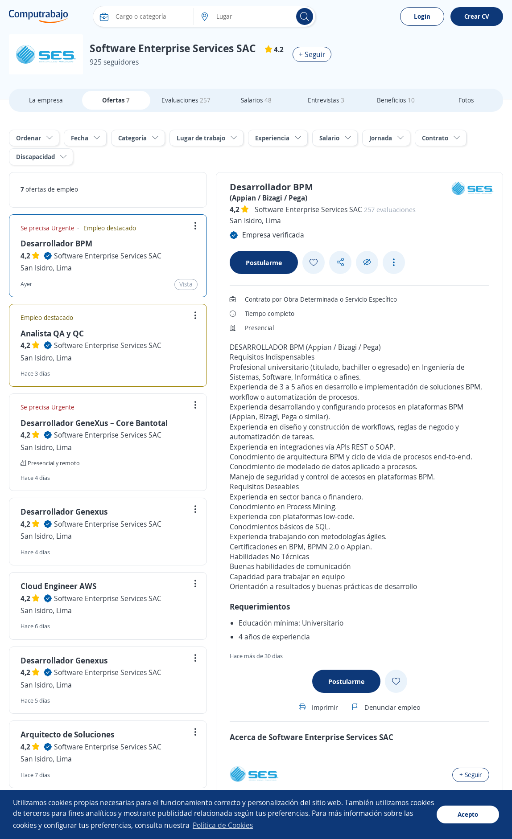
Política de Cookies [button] (223, 825)
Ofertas (116, 100)
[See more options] (394, 262)
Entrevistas (326, 100)
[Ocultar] (367, 262)
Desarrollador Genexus (64, 511)
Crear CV (476, 16)
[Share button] (340, 262)
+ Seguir (312, 54)
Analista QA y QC (52, 333)
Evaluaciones (186, 100)
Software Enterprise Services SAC (107, 256)
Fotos (466, 100)
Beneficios (396, 100)
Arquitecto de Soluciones (68, 734)
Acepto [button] (468, 814)
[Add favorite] (313, 262)
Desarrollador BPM (56, 243)
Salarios (256, 100)
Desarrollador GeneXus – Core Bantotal (94, 422)
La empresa (46, 100)
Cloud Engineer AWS (58, 586)
